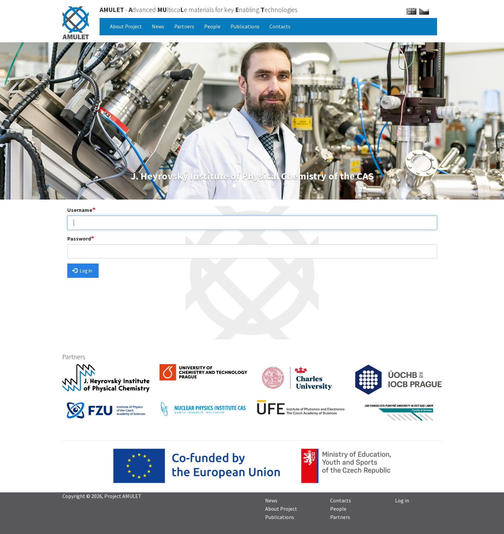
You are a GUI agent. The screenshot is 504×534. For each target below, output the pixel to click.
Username (79, 210)
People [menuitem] (338, 508)
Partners (184, 26)
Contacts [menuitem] (340, 500)
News (158, 26)
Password (79, 238)
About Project (126, 26)
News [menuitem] (271, 500)
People (212, 26)
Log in (82, 270)
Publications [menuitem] (279, 517)
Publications (245, 26)
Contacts (279, 26)
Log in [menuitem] (402, 500)
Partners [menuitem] (340, 517)
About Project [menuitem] (281, 508)
